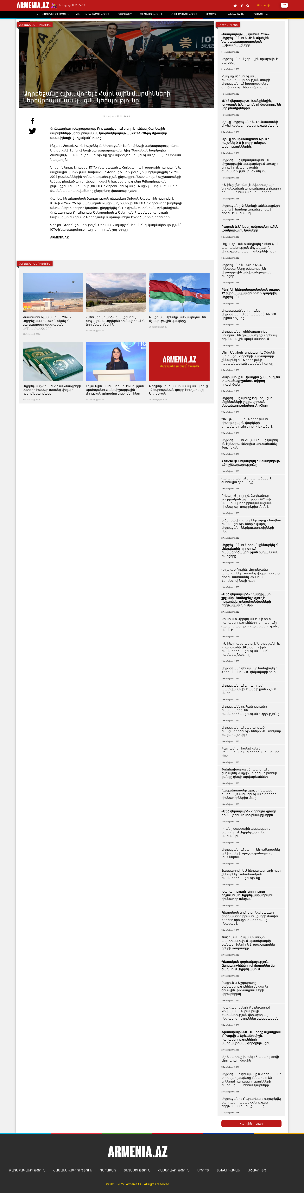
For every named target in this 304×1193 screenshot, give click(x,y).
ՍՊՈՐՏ (203, 1170)
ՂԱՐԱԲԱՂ (108, 1170)
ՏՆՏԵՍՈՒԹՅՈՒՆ (137, 1170)
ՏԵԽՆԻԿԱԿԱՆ (228, 1170)
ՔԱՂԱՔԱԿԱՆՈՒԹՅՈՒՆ (27, 1170)
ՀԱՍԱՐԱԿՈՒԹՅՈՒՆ (174, 1170)
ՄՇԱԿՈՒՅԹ (257, 1170)
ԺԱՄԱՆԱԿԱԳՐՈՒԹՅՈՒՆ (72, 1170)
